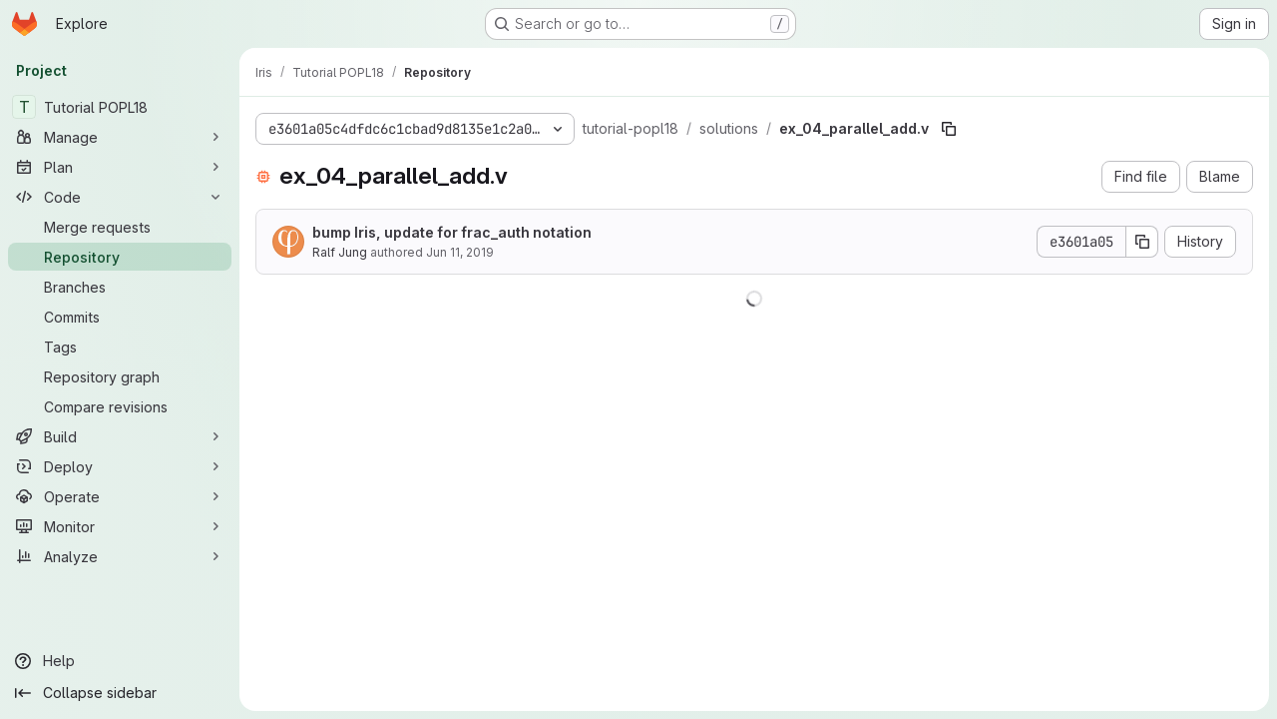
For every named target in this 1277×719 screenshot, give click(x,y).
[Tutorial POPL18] (119, 107)
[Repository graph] (119, 376)
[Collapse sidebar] (119, 693)
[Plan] (119, 167)
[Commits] (119, 317)
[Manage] (119, 137)
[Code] (119, 197)
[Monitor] (119, 526)
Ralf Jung (339, 252)
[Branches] (119, 287)
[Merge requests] (119, 227)
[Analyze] (119, 556)
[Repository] (119, 257)
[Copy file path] (949, 129)
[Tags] (119, 346)
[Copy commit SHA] (1142, 242)
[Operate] (119, 496)
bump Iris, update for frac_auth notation (452, 232)
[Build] (119, 436)
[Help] (119, 661)
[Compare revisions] (119, 406)
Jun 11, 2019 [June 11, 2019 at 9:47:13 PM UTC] (460, 252)
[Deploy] (119, 466)
